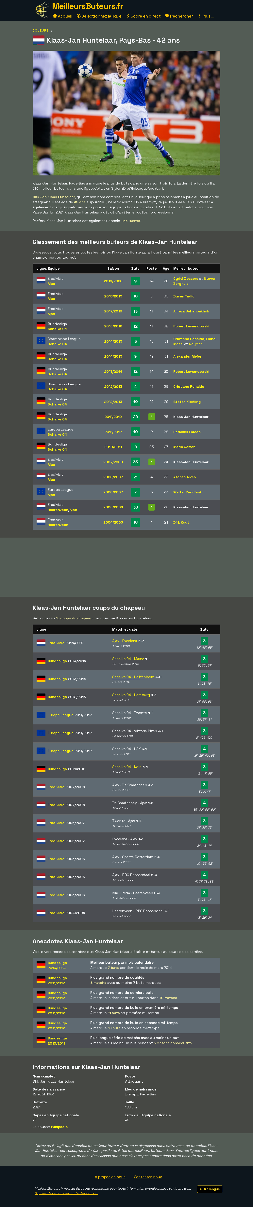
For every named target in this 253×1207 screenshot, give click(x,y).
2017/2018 (113, 311)
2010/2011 (113, 447)
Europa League (70, 715)
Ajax (51, 283)
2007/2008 (113, 462)
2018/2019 (113, 296)
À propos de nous (110, 1176)
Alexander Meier (187, 356)
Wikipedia (59, 1126)
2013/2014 (113, 371)
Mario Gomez (184, 447)
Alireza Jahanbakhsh (191, 311)
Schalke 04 (57, 328)
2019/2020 (113, 281)
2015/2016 (113, 326)
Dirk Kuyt (181, 522)
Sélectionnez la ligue (99, 16)
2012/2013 (113, 386)
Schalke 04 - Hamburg (131, 695)
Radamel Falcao (187, 432)
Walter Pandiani (187, 492)
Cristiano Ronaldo (188, 338)
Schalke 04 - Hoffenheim (133, 677)
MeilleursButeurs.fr (87, 6)
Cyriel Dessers (185, 278)
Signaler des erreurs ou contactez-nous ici (66, 1193)
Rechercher (179, 16)
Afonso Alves (184, 477)
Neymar (195, 344)
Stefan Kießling (187, 401)
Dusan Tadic (183, 296)
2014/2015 (113, 341)
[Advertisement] (126, 567)
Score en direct (143, 16)
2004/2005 (113, 522)
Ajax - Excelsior (124, 640)
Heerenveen (58, 509)
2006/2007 (113, 477)
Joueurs (41, 30)
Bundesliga (67, 661)
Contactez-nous (148, 1176)
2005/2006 (113, 507)
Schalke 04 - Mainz (128, 658)
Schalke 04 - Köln (127, 766)
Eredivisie (65, 642)
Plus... (205, 16)
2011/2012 (113, 416)
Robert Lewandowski (191, 326)
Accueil (62, 16)
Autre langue (210, 1189)
